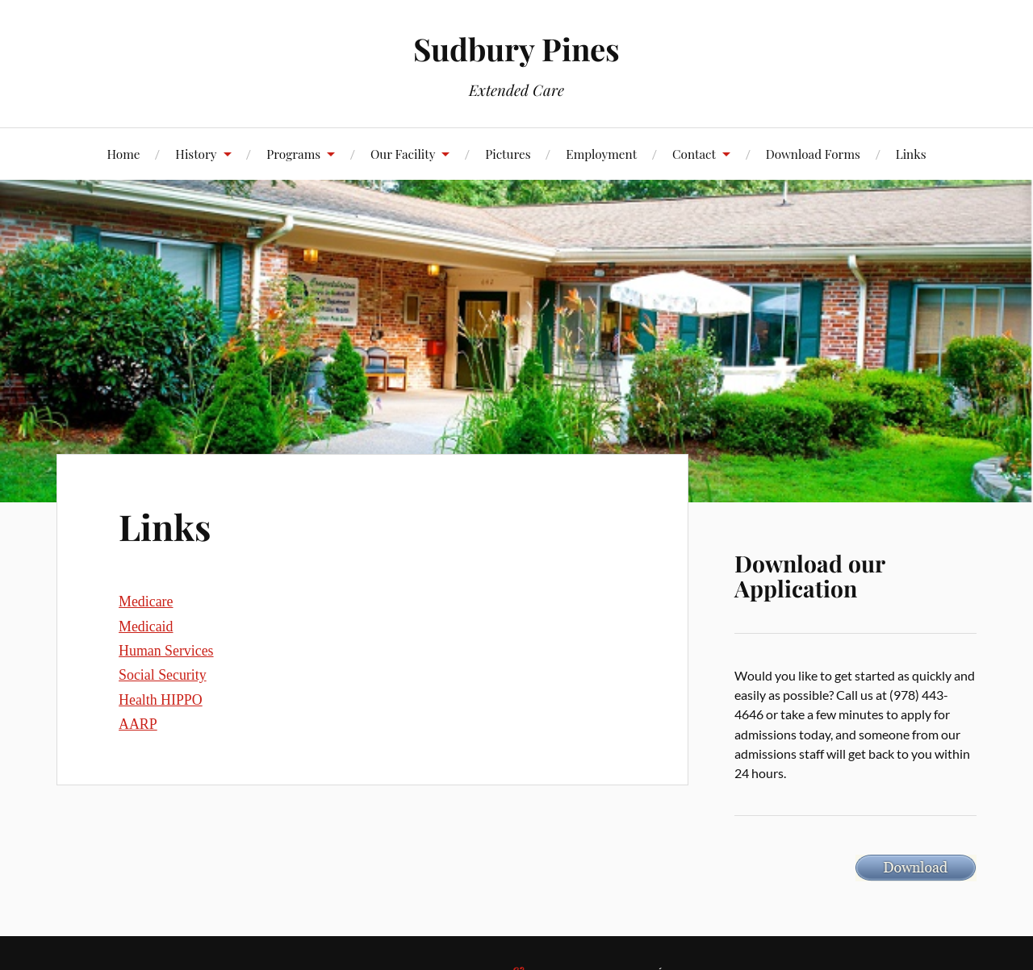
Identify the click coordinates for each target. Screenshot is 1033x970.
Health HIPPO (161, 700)
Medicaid (146, 626)
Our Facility (403, 153)
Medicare (146, 601)
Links (911, 153)
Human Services (166, 651)
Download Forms (813, 153)
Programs (293, 153)
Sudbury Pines (516, 48)
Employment (601, 153)
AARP (138, 724)
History (195, 153)
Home (123, 153)
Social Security (163, 675)
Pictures (507, 153)
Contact (694, 153)
